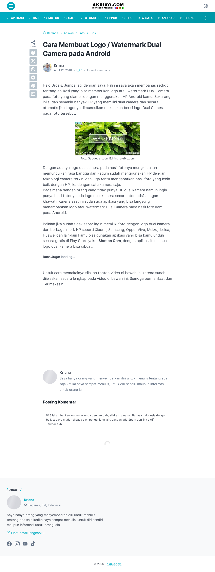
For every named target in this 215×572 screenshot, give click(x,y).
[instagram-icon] (17, 544)
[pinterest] (33, 85)
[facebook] (33, 52)
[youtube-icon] (25, 544)
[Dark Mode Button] (205, 6)
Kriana (29, 500)
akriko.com (114, 564)
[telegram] (33, 77)
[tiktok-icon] (33, 544)
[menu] (11, 6)
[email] (33, 94)
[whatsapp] (33, 69)
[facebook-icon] (9, 544)
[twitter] (33, 61)
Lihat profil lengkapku (25, 533)
